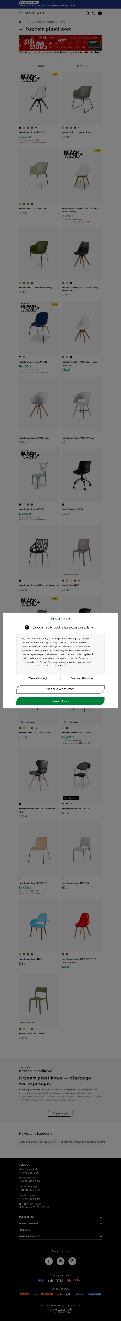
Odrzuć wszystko (60, 689)
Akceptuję (60, 701)
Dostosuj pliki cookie (82, 678)
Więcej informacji (37, 678)
